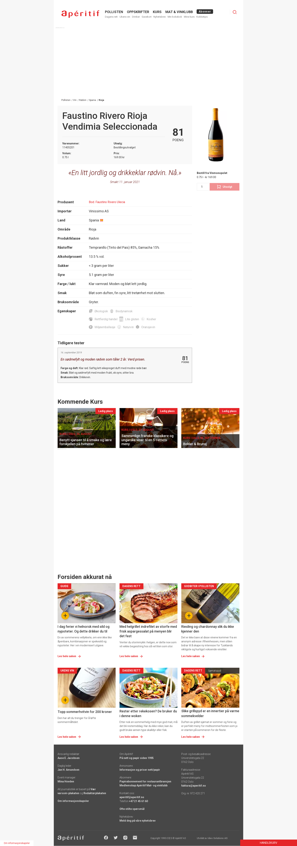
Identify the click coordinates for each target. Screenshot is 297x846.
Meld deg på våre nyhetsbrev (138, 820)
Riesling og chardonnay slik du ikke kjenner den (207, 629)
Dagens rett (111, 16)
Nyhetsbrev (159, 16)
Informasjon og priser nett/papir (140, 769)
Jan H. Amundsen (68, 769)
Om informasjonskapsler (73, 800)
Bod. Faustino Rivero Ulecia (107, 202)
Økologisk (101, 311)
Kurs (157, 12)
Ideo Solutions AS (217, 838)
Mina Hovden (66, 781)
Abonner (205, 11)
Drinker (136, 16)
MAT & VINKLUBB (179, 12)
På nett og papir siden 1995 (137, 758)
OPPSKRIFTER (138, 12)
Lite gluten (132, 319)
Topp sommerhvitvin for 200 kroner (85, 712)
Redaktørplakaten (95, 793)
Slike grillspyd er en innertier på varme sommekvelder (210, 713)
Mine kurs (189, 16)
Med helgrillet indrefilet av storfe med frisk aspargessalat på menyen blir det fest (148, 631)
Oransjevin (148, 327)
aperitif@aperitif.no (132, 797)
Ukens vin (125, 16)
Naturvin (128, 327)
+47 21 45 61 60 (138, 801)
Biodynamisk (124, 311)
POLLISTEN (114, 12)
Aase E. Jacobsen (69, 758)
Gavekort (147, 16)
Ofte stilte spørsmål (132, 808)
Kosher (151, 319)
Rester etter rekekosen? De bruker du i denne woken (148, 713)
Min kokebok (175, 16)
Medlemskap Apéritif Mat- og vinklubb (143, 785)
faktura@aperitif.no (193, 785)
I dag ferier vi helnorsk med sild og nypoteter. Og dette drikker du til (83, 629)
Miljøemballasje (105, 327)
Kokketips (202, 16)
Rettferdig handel (106, 319)
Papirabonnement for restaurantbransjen (145, 781)
